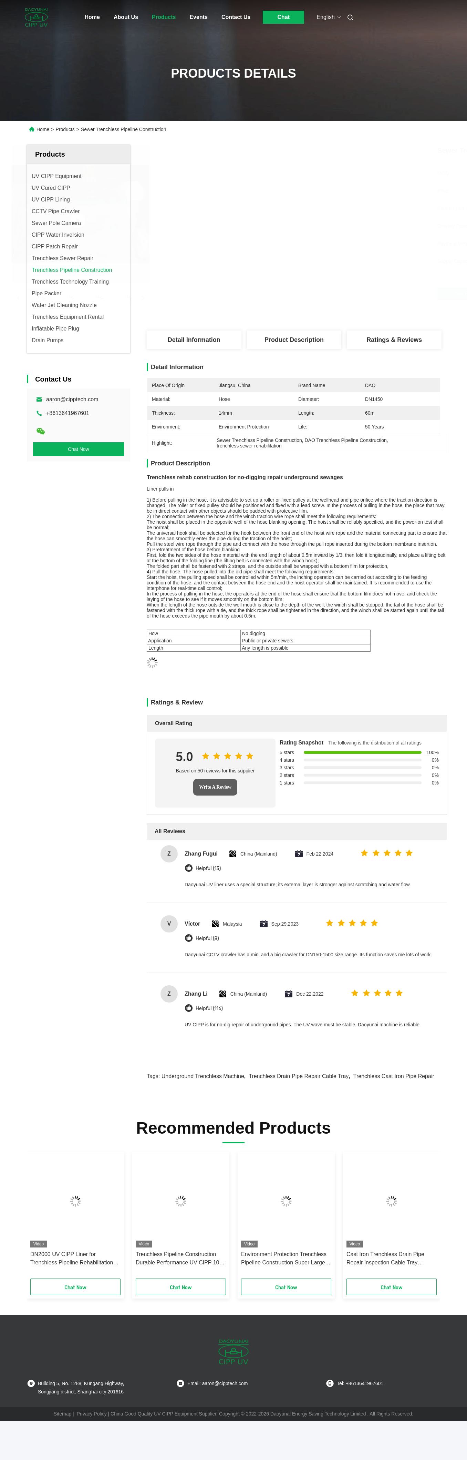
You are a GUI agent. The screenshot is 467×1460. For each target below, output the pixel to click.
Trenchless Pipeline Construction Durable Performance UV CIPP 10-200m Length (178, 1259)
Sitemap (62, 1414)
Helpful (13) (208, 868)
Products (164, 17)
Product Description (294, 339)
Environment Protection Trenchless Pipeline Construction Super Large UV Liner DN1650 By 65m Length (283, 1259)
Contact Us (235, 17)
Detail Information (194, 339)
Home (92, 17)
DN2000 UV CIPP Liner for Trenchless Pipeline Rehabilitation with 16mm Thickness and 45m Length (71, 1259)
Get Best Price (334, 294)
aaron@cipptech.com (72, 399)
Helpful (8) (207, 938)
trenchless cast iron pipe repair (393, 1076)
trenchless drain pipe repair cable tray (299, 1076)
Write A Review (215, 787)
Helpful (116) (209, 1009)
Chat (284, 17)
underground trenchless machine (203, 1076)
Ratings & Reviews (394, 339)
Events (198, 17)
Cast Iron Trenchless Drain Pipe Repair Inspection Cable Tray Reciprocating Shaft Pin (385, 1259)
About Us (126, 17)
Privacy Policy (92, 1414)
